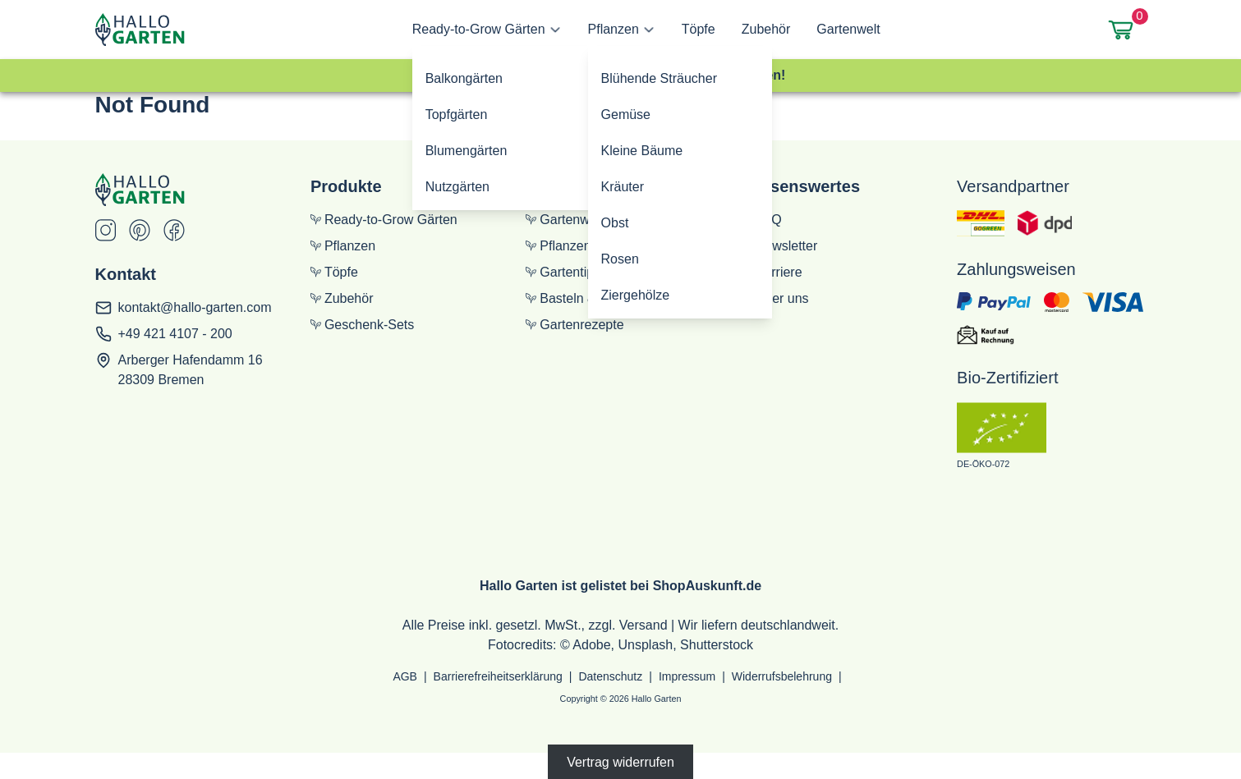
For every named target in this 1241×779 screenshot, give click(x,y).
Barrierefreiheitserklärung (498, 676)
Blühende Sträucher (659, 78)
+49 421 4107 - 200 (175, 334)
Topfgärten (456, 114)
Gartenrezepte (574, 325)
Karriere (772, 272)
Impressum (687, 676)
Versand (643, 625)
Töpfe (698, 29)
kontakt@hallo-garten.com (195, 307)
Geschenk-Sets (362, 325)
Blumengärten (466, 151)
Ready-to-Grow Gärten (478, 29)
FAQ (762, 220)
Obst (615, 223)
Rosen (620, 259)
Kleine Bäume (642, 151)
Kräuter (622, 187)
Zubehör (766, 29)
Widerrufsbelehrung (782, 676)
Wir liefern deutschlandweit (756, 625)
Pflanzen (613, 29)
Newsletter (780, 246)
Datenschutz (610, 676)
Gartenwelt (848, 29)
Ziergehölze (635, 295)
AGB (405, 676)
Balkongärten (464, 78)
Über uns (775, 298)
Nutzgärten (457, 187)
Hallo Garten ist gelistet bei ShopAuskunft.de (620, 586)
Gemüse (625, 114)
